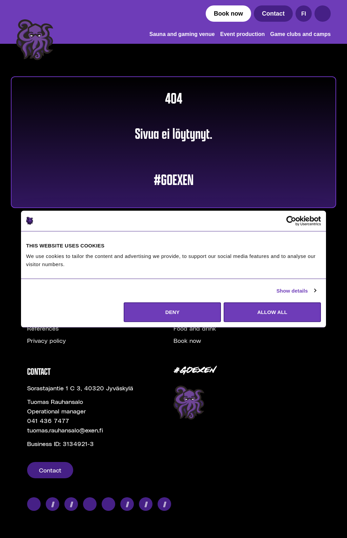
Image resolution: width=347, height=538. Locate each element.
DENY (172, 312)
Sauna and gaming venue (182, 34)
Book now (228, 13)
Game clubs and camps (300, 34)
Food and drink (195, 328)
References (43, 328)
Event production (242, 34)
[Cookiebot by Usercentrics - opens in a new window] (291, 221)
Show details (292, 290)
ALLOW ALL (272, 312)
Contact (273, 13)
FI (303, 14)
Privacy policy (46, 340)
